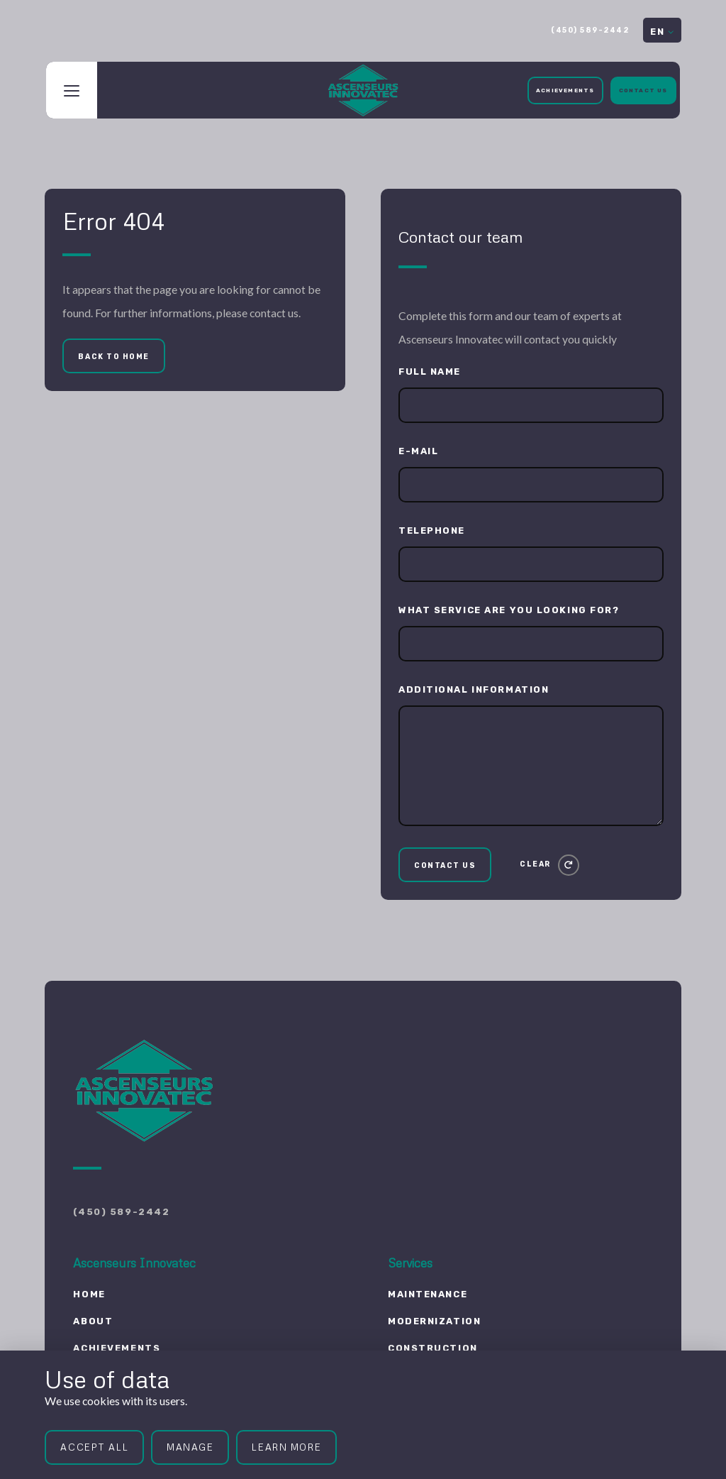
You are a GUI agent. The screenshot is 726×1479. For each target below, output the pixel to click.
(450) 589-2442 (590, 30)
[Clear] (549, 865)
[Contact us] (444, 864)
